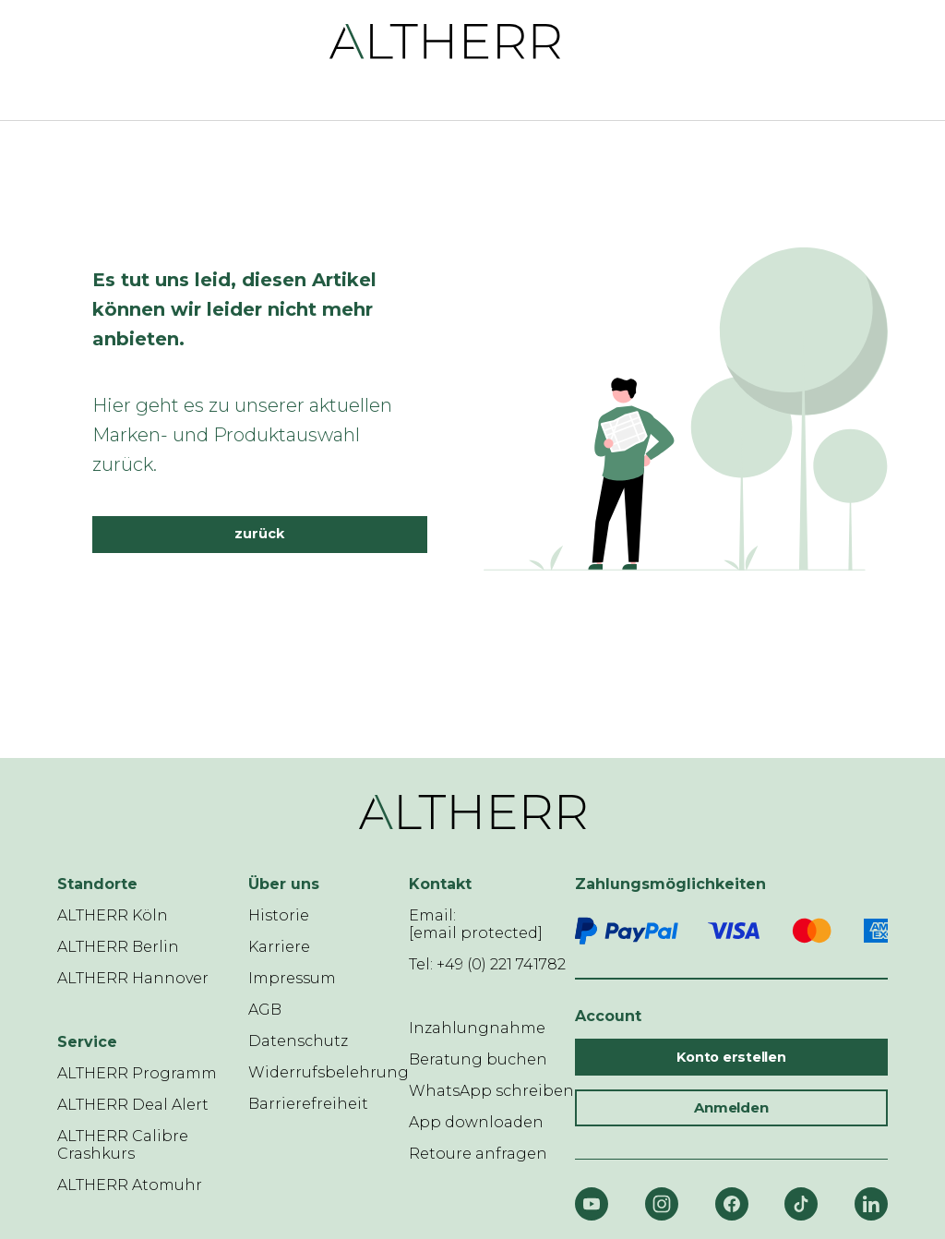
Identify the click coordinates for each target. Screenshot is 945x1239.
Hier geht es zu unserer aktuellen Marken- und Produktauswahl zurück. (242, 434)
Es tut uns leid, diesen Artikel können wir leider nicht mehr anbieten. (234, 309)
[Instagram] (661, 1204)
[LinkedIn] (871, 1204)
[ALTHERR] (445, 40)
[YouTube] (591, 1204)
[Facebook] (731, 1204)
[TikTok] (801, 1204)
